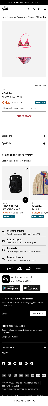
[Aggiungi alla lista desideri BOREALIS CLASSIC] (26, 169)
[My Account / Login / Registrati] (33, 9)
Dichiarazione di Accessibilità (14, 389)
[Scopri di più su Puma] (29, 268)
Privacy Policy (8, 382)
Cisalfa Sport (9, 347)
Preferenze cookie (31, 383)
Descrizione (7, 135)
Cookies (19, 382)
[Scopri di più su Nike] (10, 268)
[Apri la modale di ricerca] (28, 9)
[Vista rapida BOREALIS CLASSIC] (25, 200)
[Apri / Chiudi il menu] (45, 9)
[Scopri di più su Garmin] (38, 268)
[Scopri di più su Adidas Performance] (19, 268)
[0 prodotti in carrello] (39, 9)
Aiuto (5, 353)
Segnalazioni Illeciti (11, 386)
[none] (15, 192)
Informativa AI (34, 389)
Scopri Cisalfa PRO (10, 337)
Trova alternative (24, 401)
